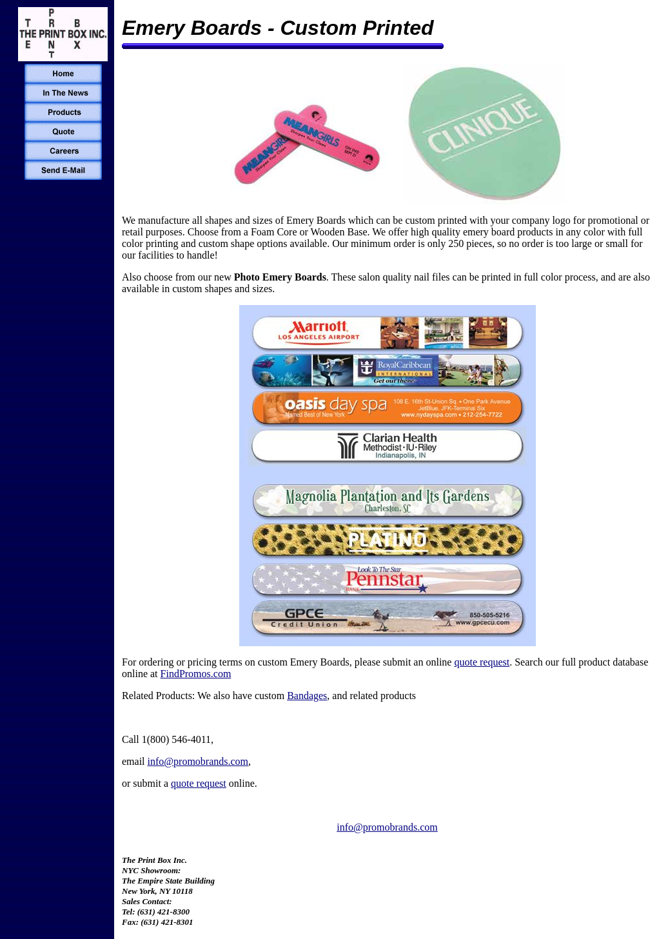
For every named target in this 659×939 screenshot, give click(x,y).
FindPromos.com (196, 673)
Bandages (307, 695)
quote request (481, 662)
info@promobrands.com (198, 761)
